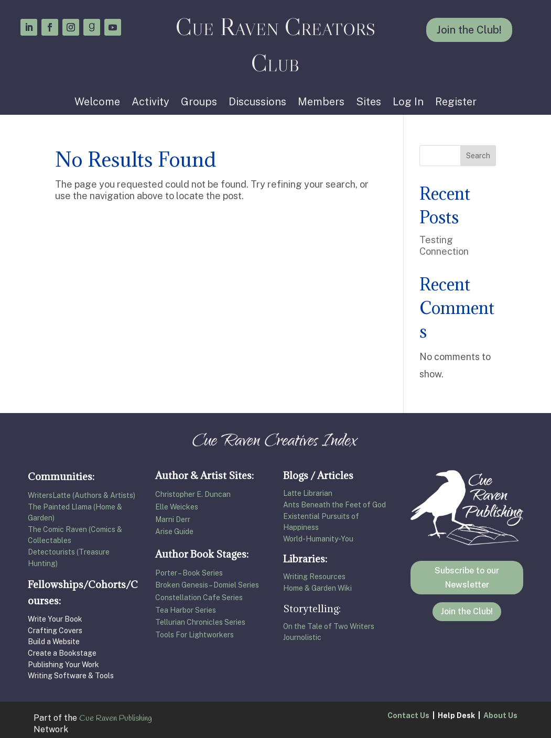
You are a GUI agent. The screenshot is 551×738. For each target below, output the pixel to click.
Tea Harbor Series (185, 610)
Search (478, 155)
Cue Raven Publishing (115, 718)
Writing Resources (314, 576)
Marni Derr (172, 519)
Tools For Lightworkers (194, 635)
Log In (408, 103)
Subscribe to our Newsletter (467, 578)
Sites (368, 103)
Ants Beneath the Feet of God (334, 505)
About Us (500, 715)
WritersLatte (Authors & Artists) (81, 495)
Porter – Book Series (189, 573)
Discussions (257, 103)
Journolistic (302, 637)
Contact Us (408, 715)
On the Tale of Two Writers (328, 626)
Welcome (97, 103)
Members (321, 103)
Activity (150, 103)
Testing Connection (444, 245)
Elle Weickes (176, 507)
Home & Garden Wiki (317, 588)
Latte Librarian (307, 493)
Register (456, 103)
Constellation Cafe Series (199, 597)
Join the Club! (469, 30)
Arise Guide (174, 531)
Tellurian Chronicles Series (201, 622)
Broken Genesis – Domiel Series (207, 585)
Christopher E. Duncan (193, 494)
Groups (199, 103)
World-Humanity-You (318, 539)
